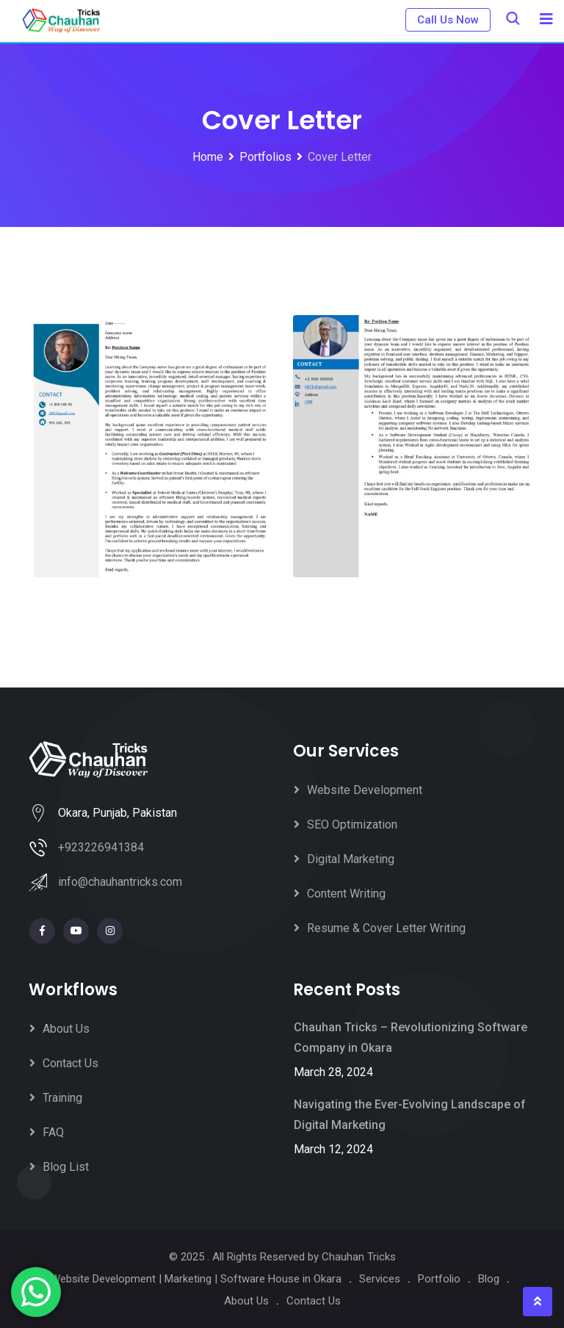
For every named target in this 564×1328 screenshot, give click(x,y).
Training (62, 1098)
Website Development (364, 790)
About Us (66, 1029)
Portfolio (439, 1278)
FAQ (53, 1132)
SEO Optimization (352, 824)
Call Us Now (448, 19)
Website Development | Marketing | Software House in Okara (196, 1278)
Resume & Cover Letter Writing (386, 928)
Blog (488, 1278)
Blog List (66, 1167)
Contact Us (70, 1063)
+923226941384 (101, 847)
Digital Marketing (350, 859)
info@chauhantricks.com (120, 882)
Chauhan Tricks (359, 1256)
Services (379, 1278)
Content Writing (346, 894)
